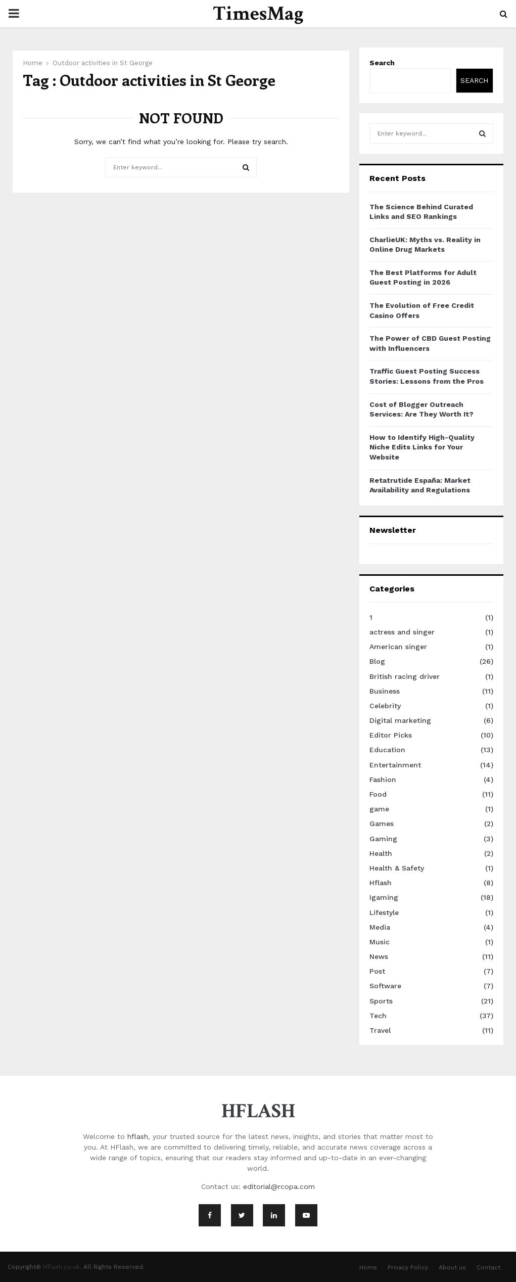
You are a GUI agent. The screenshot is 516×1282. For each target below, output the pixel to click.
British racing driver (404, 676)
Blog (377, 661)
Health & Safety (396, 868)
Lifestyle (384, 912)
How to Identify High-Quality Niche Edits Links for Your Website (422, 447)
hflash (137, 1136)
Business (384, 691)
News (378, 956)
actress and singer (402, 632)
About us (452, 1267)
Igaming (383, 897)
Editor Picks (390, 735)
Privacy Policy (408, 1267)
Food (378, 794)
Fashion (382, 779)
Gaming (383, 839)
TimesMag (258, 13)
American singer (398, 647)
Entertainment (395, 765)
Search (382, 63)
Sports (381, 1001)
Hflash (380, 883)
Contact (488, 1267)
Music (379, 942)
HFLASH (258, 1111)
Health (380, 853)
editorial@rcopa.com (279, 1186)
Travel (380, 1030)
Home (368, 1267)
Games (381, 823)
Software (385, 986)
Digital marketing (400, 720)
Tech (378, 1016)
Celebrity (385, 706)
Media (379, 927)
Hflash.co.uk (61, 1266)
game (379, 809)
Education (387, 750)
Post (377, 971)
